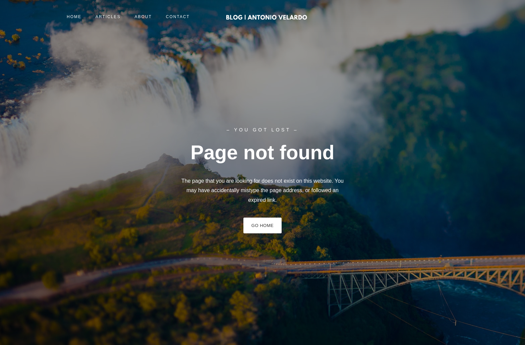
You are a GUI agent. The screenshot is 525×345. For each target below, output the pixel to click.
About (143, 16)
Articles (108, 16)
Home (74, 16)
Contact (178, 16)
